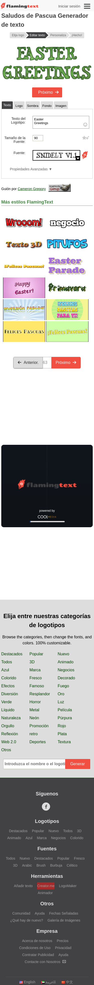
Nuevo (63, 654)
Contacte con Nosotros (45, 962)
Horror (35, 702)
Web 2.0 (8, 742)
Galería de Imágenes (63, 920)
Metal (34, 710)
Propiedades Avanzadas (29, 169)
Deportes (38, 742)
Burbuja (56, 865)
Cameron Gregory (32, 189)
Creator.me (45, 886)
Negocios (66, 670)
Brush (41, 865)
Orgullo (7, 726)
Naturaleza (11, 718)
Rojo (62, 726)
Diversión (9, 694)
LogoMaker (67, 886)
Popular (36, 654)
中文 (67, 982)
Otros (6, 750)
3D (32, 662)
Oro (61, 694)
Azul (5, 670)
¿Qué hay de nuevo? (26, 920)
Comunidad (21, 913)
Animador (45, 893)
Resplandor (40, 694)
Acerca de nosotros (37, 941)
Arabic (27, 865)
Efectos (8, 686)
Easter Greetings (61, 122)
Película (65, 710)
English (27, 982)
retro (34, 734)
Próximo (48, 92)
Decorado (66, 678)
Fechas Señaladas (63, 913)
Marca (35, 670)
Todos (6, 662)
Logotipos (47, 821)
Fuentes (47, 848)
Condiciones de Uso (34, 948)
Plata (62, 734)
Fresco (36, 678)
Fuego (63, 686)
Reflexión (9, 734)
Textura (64, 742)
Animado (65, 662)
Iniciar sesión (69, 6)
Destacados (12, 654)
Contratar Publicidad (38, 955)
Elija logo (18, 35)
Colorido (8, 678)
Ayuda (40, 913)
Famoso (37, 686)
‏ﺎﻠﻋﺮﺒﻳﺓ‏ (48, 982)
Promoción (39, 726)
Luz (61, 702)
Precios (62, 941)
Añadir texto (23, 886)
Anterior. (28, 362)
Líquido (8, 710)
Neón (34, 718)
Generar (77, 764)
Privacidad (63, 948)
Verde (6, 702)
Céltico (72, 865)
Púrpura (65, 718)
